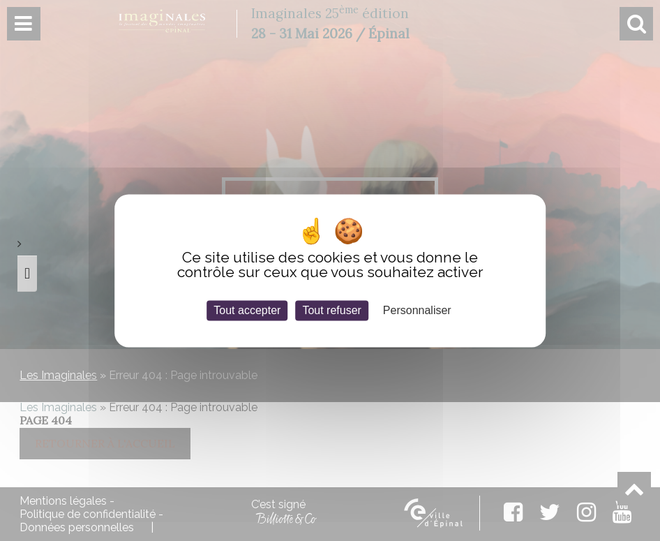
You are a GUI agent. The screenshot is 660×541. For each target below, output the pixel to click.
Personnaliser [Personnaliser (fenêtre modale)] (417, 310)
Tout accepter (246, 310)
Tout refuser (331, 310)
